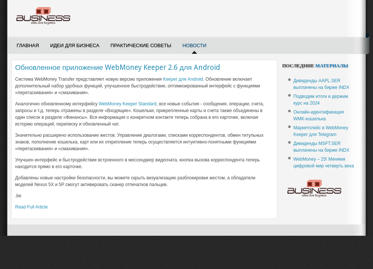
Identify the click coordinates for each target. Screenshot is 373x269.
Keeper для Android (183, 79)
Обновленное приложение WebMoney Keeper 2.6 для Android (117, 67)
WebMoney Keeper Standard (127, 103)
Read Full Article (31, 207)
